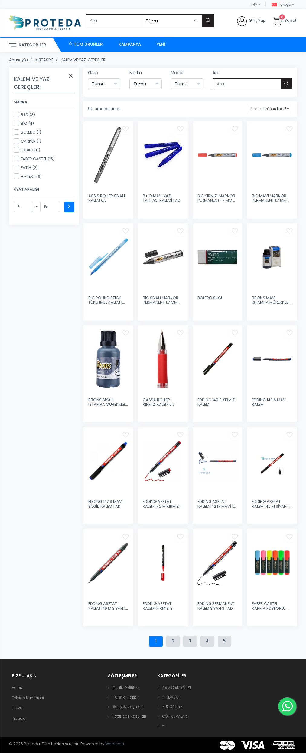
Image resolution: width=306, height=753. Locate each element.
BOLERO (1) (27, 132)
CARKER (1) (27, 141)
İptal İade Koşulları (129, 716)
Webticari (114, 743)
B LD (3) (24, 114)
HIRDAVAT (171, 697)
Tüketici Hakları (126, 697)
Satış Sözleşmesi (128, 706)
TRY (254, 4)
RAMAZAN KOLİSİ (176, 687)
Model (177, 73)
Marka (135, 73)
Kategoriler (27, 45)
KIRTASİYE (44, 59)
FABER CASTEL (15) (34, 158)
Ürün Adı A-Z (274, 108)
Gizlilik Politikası (126, 687)
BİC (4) (24, 123)
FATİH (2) (26, 167)
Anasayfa (18, 59)
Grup (93, 73)
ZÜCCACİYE (172, 706)
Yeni (161, 44)
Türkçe (281, 5)
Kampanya (130, 44)
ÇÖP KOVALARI (175, 716)
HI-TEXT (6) (28, 176)
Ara (216, 73)
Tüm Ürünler (86, 44)
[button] (163, 725)
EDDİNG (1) (27, 150)
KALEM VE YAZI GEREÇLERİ (83, 59)
